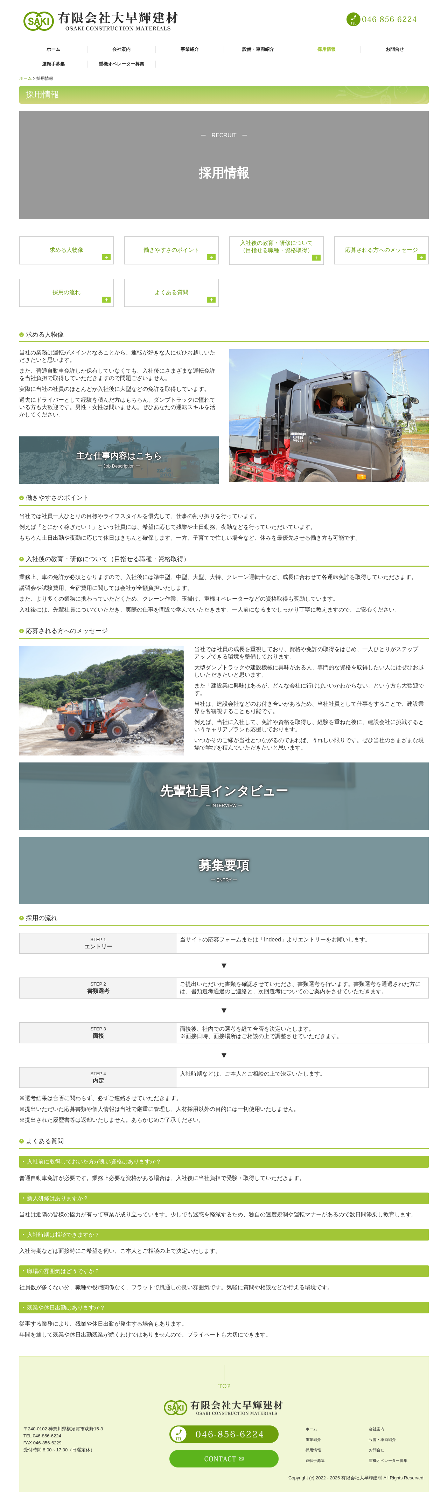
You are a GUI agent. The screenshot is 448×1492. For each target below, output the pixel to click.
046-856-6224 (47, 1435)
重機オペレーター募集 (121, 64)
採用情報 (326, 49)
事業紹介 (190, 49)
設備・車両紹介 (258, 49)
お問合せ (395, 49)
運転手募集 (53, 64)
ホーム (53, 49)
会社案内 (121, 49)
